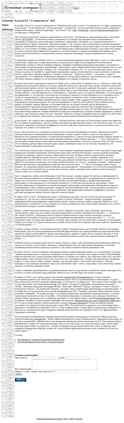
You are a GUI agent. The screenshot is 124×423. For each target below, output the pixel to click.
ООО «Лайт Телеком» (73, 421)
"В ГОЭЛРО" (28, 39)
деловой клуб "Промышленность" (78, 277)
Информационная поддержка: (50, 421)
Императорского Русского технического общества (97, 300)
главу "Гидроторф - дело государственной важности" (95, 30)
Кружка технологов (77, 303)
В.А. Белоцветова (38, 319)
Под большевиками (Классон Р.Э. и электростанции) (41, 342)
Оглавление (7, 20)
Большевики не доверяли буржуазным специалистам (41, 339)
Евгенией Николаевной (105, 298)
